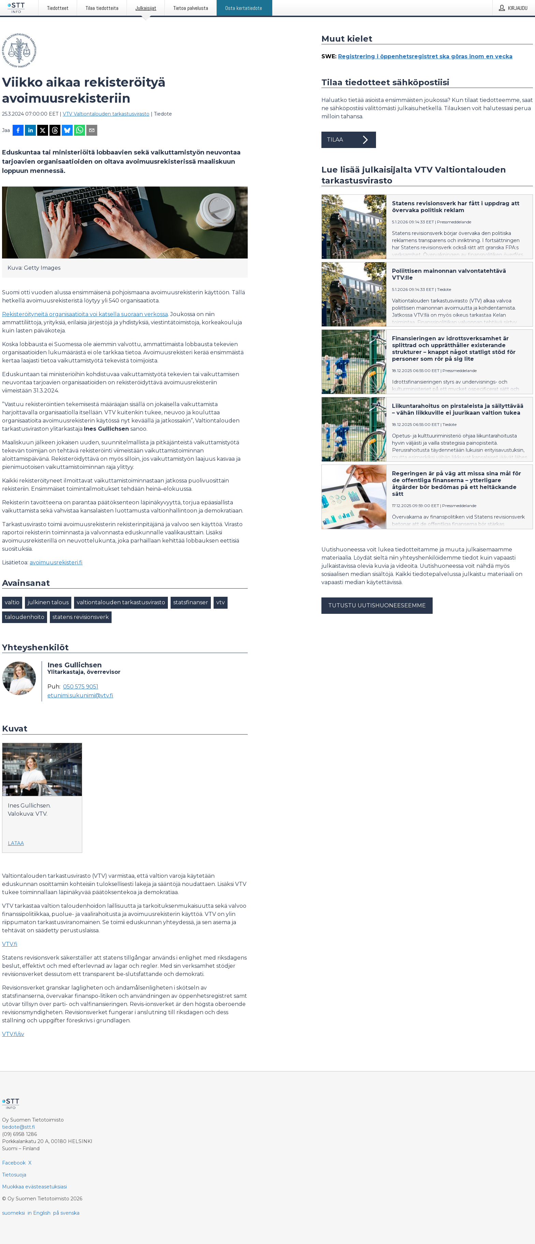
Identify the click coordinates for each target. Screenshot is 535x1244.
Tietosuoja (14, 1175)
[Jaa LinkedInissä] (30, 131)
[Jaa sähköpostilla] (91, 131)
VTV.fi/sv (13, 1034)
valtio (12, 602)
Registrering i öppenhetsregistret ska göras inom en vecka (425, 56)
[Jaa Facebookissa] (18, 131)
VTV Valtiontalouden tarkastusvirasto (106, 114)
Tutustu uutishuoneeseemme (377, 605)
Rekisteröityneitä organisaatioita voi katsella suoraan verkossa (85, 314)
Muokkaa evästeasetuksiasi (34, 1187)
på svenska (66, 1213)
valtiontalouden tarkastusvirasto (121, 602)
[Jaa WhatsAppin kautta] (79, 131)
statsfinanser (190, 602)
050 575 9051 (80, 687)
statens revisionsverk (81, 617)
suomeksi (13, 1213)
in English (39, 1213)
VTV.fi (9, 944)
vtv (220, 602)
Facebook (14, 1163)
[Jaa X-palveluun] (42, 131)
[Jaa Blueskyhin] (67, 131)
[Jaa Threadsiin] (54, 131)
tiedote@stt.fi (18, 1127)
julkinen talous (48, 602)
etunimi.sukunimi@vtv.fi (80, 696)
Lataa (16, 843)
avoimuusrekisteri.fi (56, 562)
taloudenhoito (24, 617)
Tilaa (349, 140)
